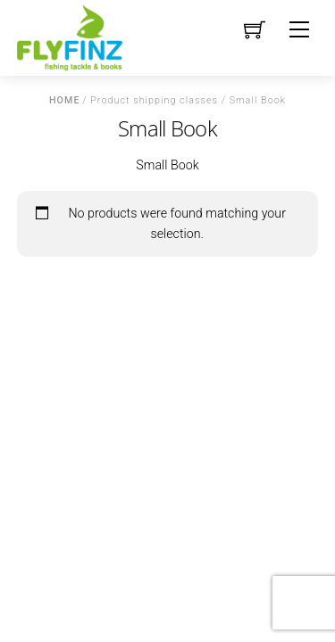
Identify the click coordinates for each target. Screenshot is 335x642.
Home (64, 100)
